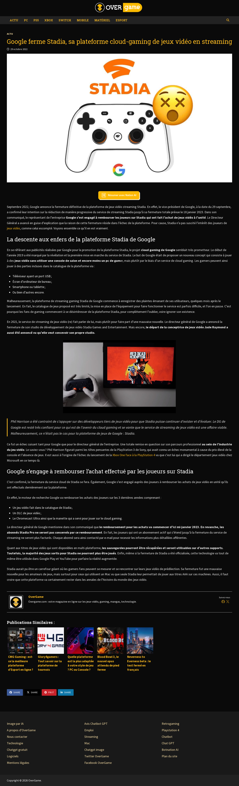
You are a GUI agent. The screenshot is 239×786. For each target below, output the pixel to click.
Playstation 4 (170, 730)
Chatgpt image (94, 750)
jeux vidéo (13, 228)
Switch (65, 20)
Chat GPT (168, 743)
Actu (14, 20)
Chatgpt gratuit (17, 750)
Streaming (91, 737)
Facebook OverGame (98, 763)
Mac (87, 743)
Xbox (48, 20)
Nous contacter (17, 737)
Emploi (89, 730)
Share (15, 692)
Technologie (15, 743)
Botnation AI (170, 750)
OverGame (36, 597)
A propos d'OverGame (21, 730)
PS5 (36, 20)
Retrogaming (170, 724)
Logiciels (12, 756)
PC (26, 20)
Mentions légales (18, 763)
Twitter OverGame (96, 756)
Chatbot (167, 737)
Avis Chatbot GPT (96, 724)
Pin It (49, 692)
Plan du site (169, 756)
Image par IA (15, 724)
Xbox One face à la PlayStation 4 (133, 455)
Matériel (102, 20)
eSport (121, 20)
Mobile (83, 20)
